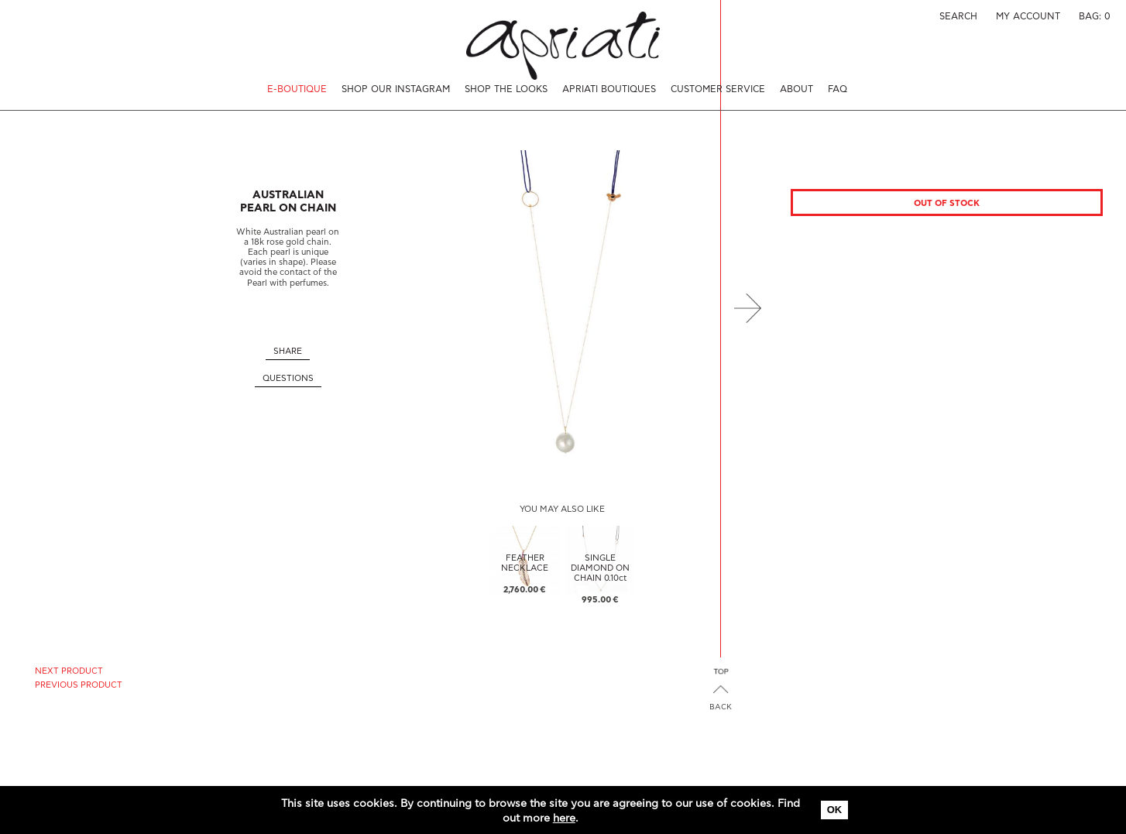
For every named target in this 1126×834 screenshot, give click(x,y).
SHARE (287, 351)
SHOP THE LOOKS (506, 89)
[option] (562, 307)
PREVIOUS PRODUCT (78, 685)
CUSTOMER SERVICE (718, 89)
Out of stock (947, 203)
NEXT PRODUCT (69, 671)
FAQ (837, 89)
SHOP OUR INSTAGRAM (396, 89)
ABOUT (796, 89)
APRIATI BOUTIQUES (609, 89)
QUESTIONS (288, 378)
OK (835, 809)
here (564, 818)
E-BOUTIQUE (297, 89)
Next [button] (747, 307)
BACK (720, 707)
